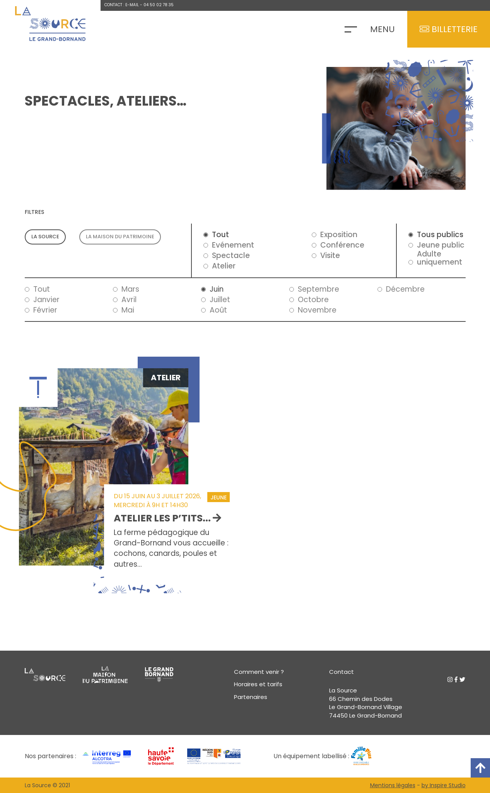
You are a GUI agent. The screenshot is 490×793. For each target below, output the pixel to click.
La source (45, 236)
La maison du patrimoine (120, 236)
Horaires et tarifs (258, 684)
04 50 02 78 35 (158, 5)
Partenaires (250, 697)
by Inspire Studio (444, 785)
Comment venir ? (259, 672)
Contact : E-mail (121, 5)
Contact (341, 672)
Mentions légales (392, 785)
